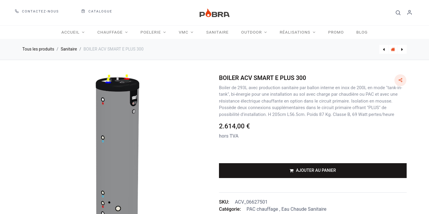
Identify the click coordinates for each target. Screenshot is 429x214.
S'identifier (409, 12)
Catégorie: (230, 209)
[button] (398, 12)
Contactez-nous (37, 11)
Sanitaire (69, 49)
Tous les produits (38, 49)
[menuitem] (217, 32)
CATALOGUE (96, 11)
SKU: (224, 202)
